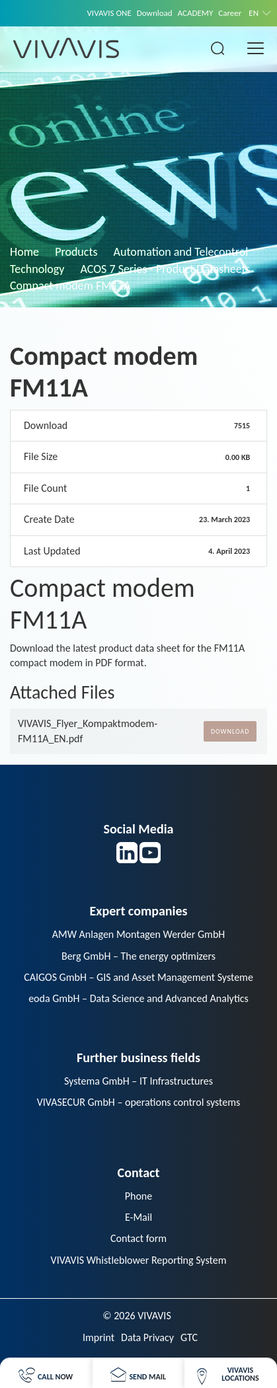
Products (76, 252)
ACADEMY (196, 13)
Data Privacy (147, 1337)
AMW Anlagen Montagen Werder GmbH (138, 934)
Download (155, 13)
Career (229, 13)
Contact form (138, 1238)
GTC (189, 1337)
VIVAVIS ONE (109, 13)
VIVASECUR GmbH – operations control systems (139, 1102)
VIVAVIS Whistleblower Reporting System (139, 1260)
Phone (138, 1196)
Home (24, 252)
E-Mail (138, 1217)
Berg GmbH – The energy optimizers (138, 956)
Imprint (98, 1337)
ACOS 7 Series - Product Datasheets (165, 269)
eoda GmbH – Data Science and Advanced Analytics (138, 998)
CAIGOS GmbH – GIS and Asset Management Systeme (138, 977)
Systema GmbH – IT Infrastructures (138, 1081)
